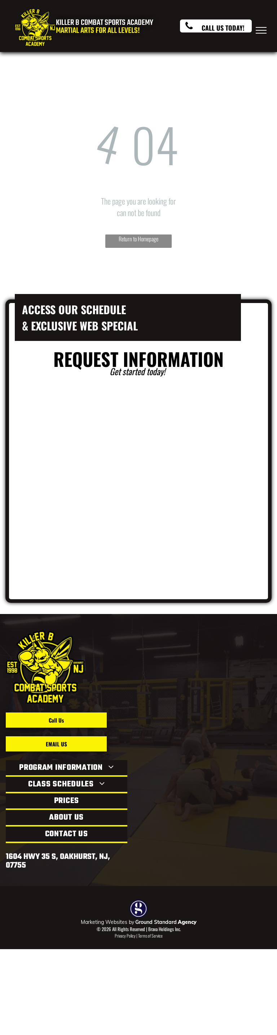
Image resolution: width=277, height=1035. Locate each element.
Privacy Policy (125, 936)
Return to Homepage (138, 238)
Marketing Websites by (107, 922)
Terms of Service (150, 936)
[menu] (261, 30)
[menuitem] (66, 768)
